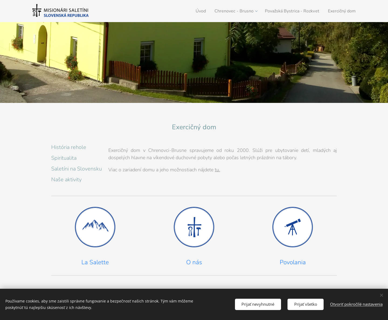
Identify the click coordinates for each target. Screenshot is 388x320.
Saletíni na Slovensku (76, 168)
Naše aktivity (66, 179)
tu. (217, 169)
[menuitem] (189, 11)
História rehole (68, 147)
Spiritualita (64, 158)
